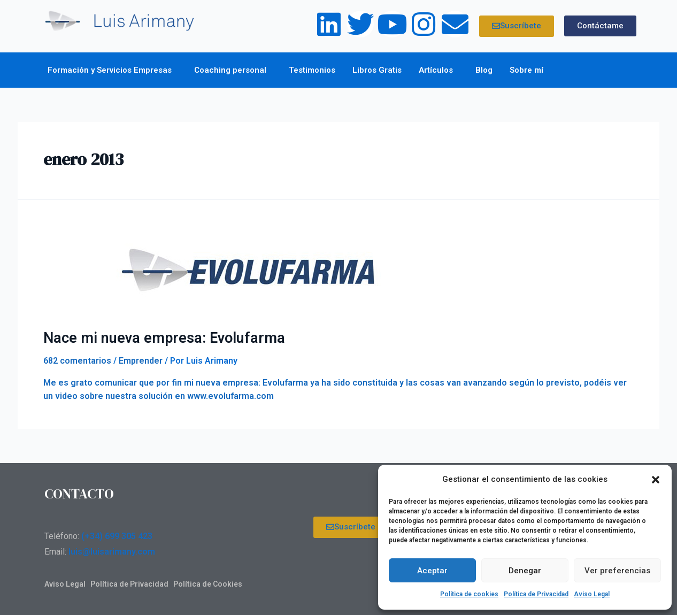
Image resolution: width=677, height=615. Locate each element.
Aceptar (432, 570)
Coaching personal (233, 70)
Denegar (525, 570)
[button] (655, 479)
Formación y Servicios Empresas (112, 70)
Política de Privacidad (536, 594)
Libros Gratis (377, 70)
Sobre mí (529, 70)
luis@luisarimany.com (111, 551)
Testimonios (312, 70)
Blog (484, 70)
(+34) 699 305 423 (116, 536)
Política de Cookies (207, 583)
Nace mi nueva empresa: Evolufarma (157, 337)
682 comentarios (77, 360)
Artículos (438, 70)
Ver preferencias (617, 570)
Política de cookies (469, 594)
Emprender (141, 360)
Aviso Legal (592, 594)
